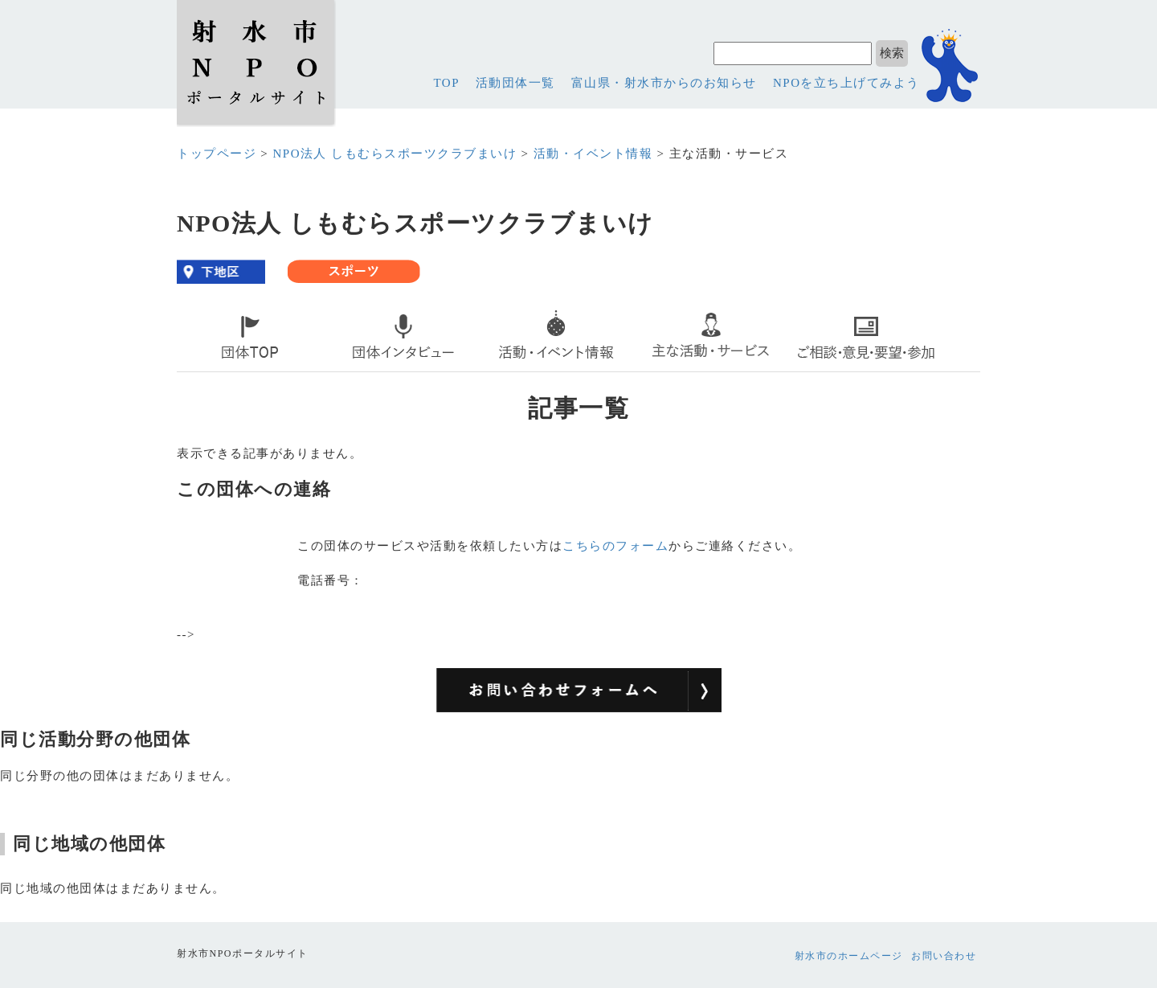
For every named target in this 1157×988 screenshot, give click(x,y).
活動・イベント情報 (593, 153)
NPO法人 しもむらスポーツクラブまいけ (394, 153)
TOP (446, 82)
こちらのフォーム (615, 545)
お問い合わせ (943, 955)
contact (823, 367)
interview (367, 367)
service (669, 367)
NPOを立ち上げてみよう (846, 82)
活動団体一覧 (515, 82)
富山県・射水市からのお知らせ (664, 82)
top (194, 367)
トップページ (216, 153)
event (509, 367)
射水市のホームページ (849, 955)
